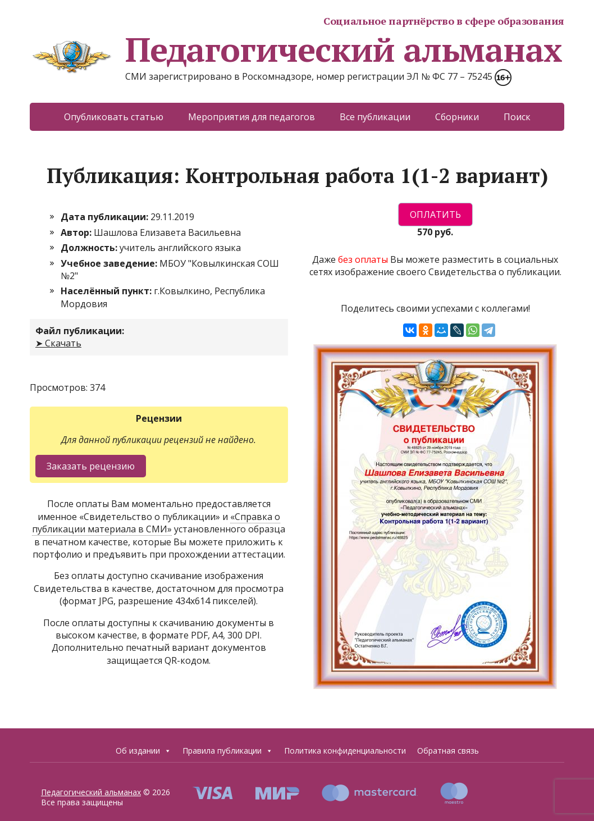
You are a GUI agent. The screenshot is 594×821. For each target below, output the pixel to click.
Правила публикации (227, 751)
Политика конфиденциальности (345, 750)
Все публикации (375, 117)
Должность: (90, 247)
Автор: (77, 232)
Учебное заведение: (110, 263)
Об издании (143, 751)
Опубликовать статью (113, 117)
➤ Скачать (58, 343)
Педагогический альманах (295, 49)
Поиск (517, 117)
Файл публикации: (79, 331)
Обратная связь (448, 750)
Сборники (457, 117)
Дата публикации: (105, 217)
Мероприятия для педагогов (251, 117)
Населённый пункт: (107, 291)
